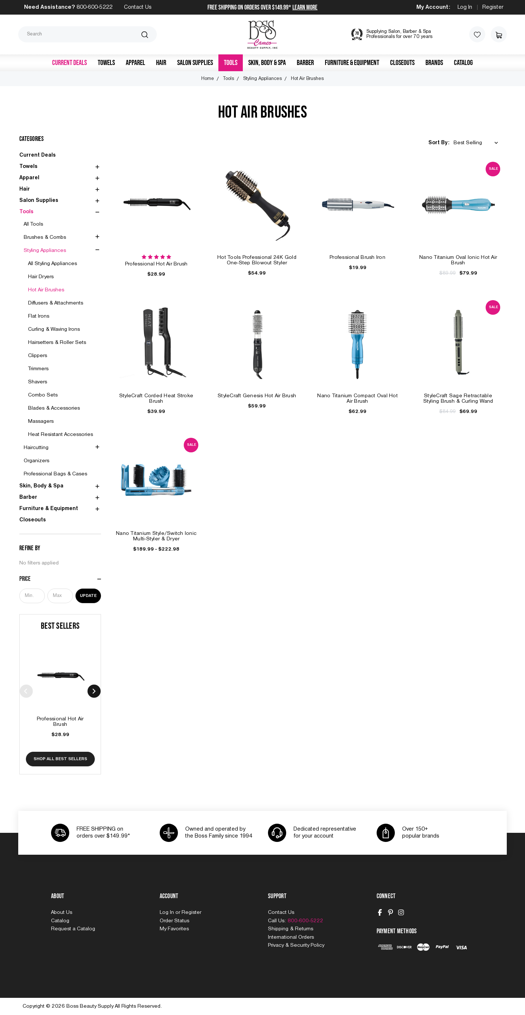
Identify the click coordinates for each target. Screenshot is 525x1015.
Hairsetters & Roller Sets (57, 342)
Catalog (463, 62)
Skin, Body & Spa (267, 62)
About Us (61, 912)
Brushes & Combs (45, 237)
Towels (106, 62)
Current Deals (69, 62)
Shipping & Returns (290, 929)
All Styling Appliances (52, 263)
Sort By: (439, 143)
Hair (161, 62)
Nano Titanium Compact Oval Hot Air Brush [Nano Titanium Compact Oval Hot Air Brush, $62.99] (357, 398)
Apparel (135, 62)
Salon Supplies (195, 62)
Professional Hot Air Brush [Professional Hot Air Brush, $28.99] (60, 722)
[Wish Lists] (477, 34)
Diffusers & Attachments (55, 303)
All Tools (33, 224)
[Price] (60, 579)
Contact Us (138, 7)
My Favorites (174, 929)
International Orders (291, 937)
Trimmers (38, 369)
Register (492, 7)
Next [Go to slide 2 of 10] (94, 691)
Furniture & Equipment (352, 62)
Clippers (37, 355)
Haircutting (36, 447)
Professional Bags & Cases (55, 474)
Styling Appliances (45, 250)
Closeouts (402, 62)
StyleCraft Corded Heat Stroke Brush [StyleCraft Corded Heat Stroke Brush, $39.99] (156, 398)
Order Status (174, 921)
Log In (465, 7)
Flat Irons (38, 316)
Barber (305, 62)
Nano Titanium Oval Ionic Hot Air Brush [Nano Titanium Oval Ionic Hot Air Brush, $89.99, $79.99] (458, 260)
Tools (230, 62)
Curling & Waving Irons (54, 329)
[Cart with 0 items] (499, 34)
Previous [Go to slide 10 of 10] (26, 691)
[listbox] (477, 143)
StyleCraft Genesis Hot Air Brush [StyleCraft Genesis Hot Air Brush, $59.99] (257, 396)
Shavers (37, 382)
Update (88, 596)
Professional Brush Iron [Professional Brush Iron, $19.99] (357, 257)
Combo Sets (43, 395)
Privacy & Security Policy (296, 945)
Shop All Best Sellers (60, 759)
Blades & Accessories (54, 408)
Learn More (305, 7)
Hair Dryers (41, 277)
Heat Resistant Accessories (60, 434)
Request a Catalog (73, 929)
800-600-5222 (94, 7)
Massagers (41, 421)
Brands (434, 62)
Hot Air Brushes (46, 290)
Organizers (36, 461)
